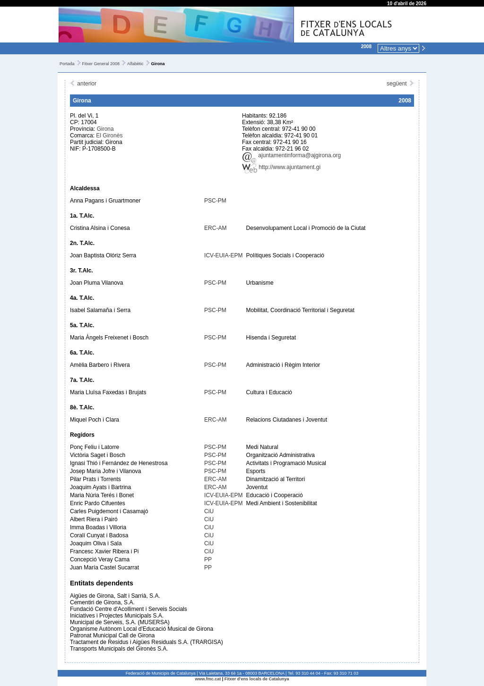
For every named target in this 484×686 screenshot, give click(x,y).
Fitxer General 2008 (101, 63)
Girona (105, 129)
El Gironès (109, 135)
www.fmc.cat (208, 679)
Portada (67, 63)
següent (400, 83)
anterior (83, 83)
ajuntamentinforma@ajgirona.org (291, 155)
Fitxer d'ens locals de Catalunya (257, 679)
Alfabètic (135, 63)
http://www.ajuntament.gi (281, 167)
